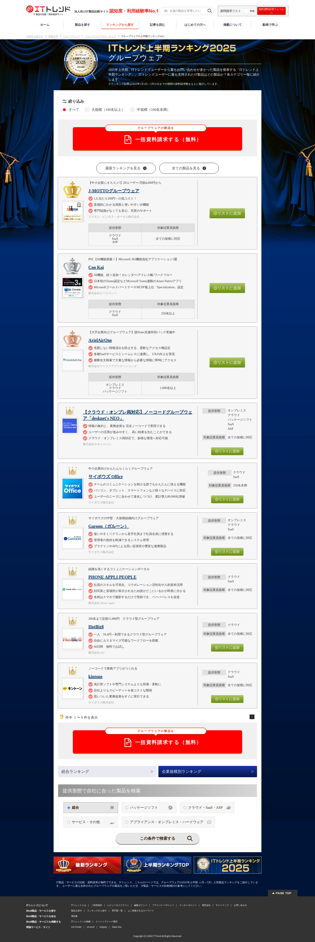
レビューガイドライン (118, 905)
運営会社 (206, 905)
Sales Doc (117, 926)
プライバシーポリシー (163, 905)
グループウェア (71, 36)
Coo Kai (96, 267)
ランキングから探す (120, 25)
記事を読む (157, 25)
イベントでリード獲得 (106, 921)
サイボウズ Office (105, 476)
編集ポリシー (140, 905)
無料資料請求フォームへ (271, 10)
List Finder (76, 926)
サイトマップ (222, 905)
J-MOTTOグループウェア (113, 190)
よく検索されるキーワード (141, 910)
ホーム (44, 25)
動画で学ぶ (270, 25)
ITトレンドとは (78, 905)
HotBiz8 (96, 626)
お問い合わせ (240, 905)
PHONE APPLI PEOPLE (112, 577)
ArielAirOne (100, 340)
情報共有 (53, 36)
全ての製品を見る (189, 168)
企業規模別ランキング (208, 772)
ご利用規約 (96, 905)
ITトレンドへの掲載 (81, 921)
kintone (95, 676)
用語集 (74, 916)
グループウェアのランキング (100, 36)
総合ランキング (107, 772)
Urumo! (91, 926)
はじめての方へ (195, 25)
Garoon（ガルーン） (108, 526)
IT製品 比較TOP (34, 36)
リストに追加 (227, 213)
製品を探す (82, 25)
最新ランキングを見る (126, 168)
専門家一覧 (117, 910)
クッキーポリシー (188, 905)
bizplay (103, 926)
